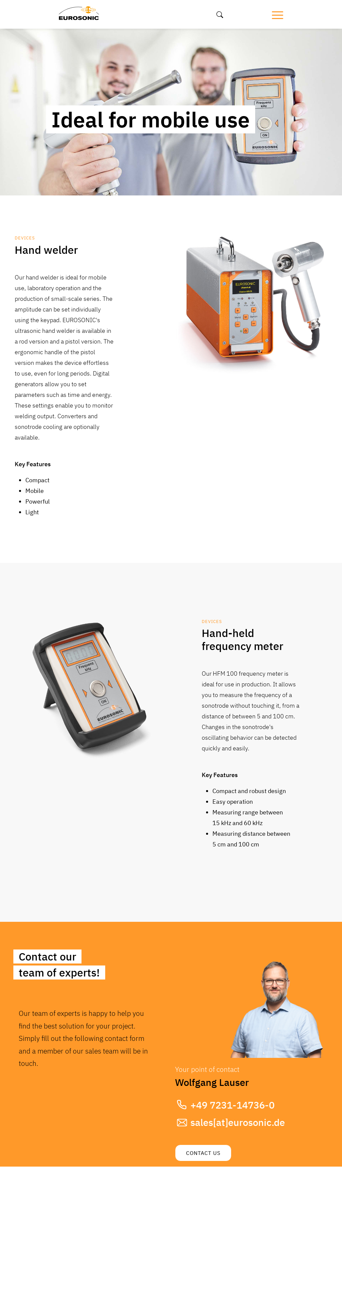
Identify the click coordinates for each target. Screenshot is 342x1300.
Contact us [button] (203, 1153)
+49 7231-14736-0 (232, 1105)
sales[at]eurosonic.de (237, 1122)
